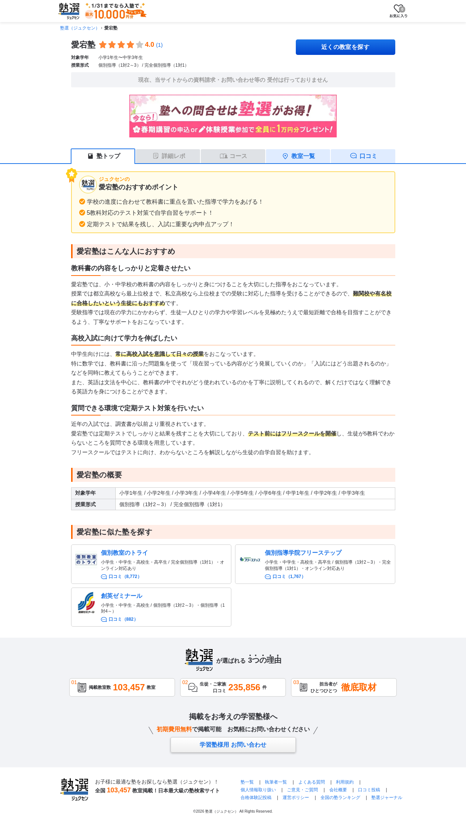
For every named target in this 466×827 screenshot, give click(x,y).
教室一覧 (303, 156)
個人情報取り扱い (258, 789)
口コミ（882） (123, 619)
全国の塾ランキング (340, 797)
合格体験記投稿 (256, 797)
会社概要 (338, 789)
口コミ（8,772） (125, 576)
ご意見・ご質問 (302, 789)
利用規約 (345, 782)
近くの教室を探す (345, 47)
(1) (159, 45)
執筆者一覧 (276, 782)
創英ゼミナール (121, 596)
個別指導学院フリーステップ (303, 553)
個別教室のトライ (124, 553)
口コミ (368, 156)
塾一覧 (247, 782)
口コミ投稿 (369, 789)
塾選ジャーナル (386, 797)
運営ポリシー (296, 797)
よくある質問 (311, 782)
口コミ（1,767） (289, 576)
